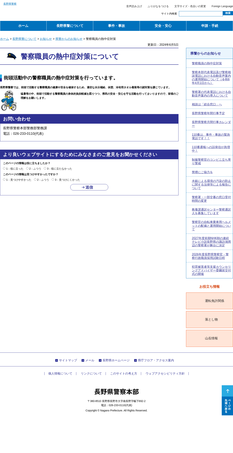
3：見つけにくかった (67, 179)
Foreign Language (222, 6)
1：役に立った (14, 168)
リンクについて (91, 373)
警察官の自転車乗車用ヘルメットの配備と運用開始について (211, 225)
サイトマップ (68, 360)
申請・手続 (209, 26)
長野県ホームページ (116, 360)
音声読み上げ (134, 6)
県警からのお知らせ (68, 38)
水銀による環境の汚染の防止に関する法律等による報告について (211, 184)
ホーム (23, 26)
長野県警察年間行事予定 (208, 113)
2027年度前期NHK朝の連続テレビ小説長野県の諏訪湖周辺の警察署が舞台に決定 (211, 242)
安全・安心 (163, 26)
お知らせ (46, 38)
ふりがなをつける (158, 6)
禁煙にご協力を (202, 172)
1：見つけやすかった (18, 179)
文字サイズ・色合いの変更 (190, 6)
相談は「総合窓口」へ (207, 104)
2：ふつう (35, 168)
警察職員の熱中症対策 (207, 63)
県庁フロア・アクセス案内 (156, 360)
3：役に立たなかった (59, 168)
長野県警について (69, 26)
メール (89, 360)
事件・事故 (116, 26)
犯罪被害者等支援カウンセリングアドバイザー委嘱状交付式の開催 (211, 270)
